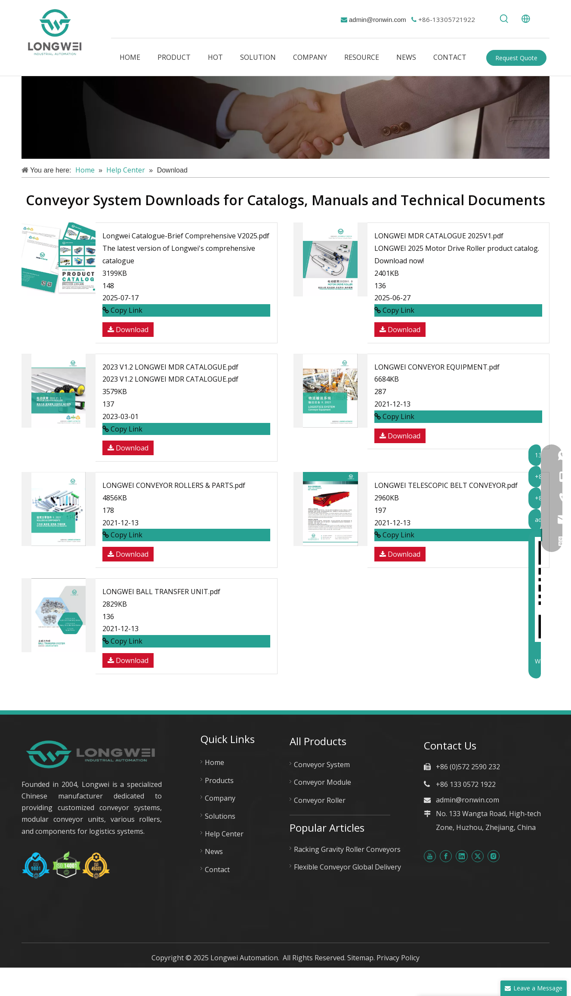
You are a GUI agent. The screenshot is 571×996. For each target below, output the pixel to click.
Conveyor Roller (320, 800)
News (214, 851)
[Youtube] (430, 855)
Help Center (224, 834)
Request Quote (516, 58)
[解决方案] (285, 117)
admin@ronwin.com (377, 19)
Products (219, 780)
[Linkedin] (462, 855)
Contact (217, 869)
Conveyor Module (322, 782)
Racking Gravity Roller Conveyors (347, 849)
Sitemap (360, 957)
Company (220, 798)
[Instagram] (494, 855)
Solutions (220, 816)
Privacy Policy (398, 957)
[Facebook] (446, 855)
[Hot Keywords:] (504, 19)
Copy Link (122, 310)
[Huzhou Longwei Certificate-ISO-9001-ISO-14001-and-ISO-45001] (66, 865)
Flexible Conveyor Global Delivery (347, 867)
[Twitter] (478, 855)
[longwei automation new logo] (92, 754)
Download (128, 329)
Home (214, 762)
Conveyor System (322, 764)
